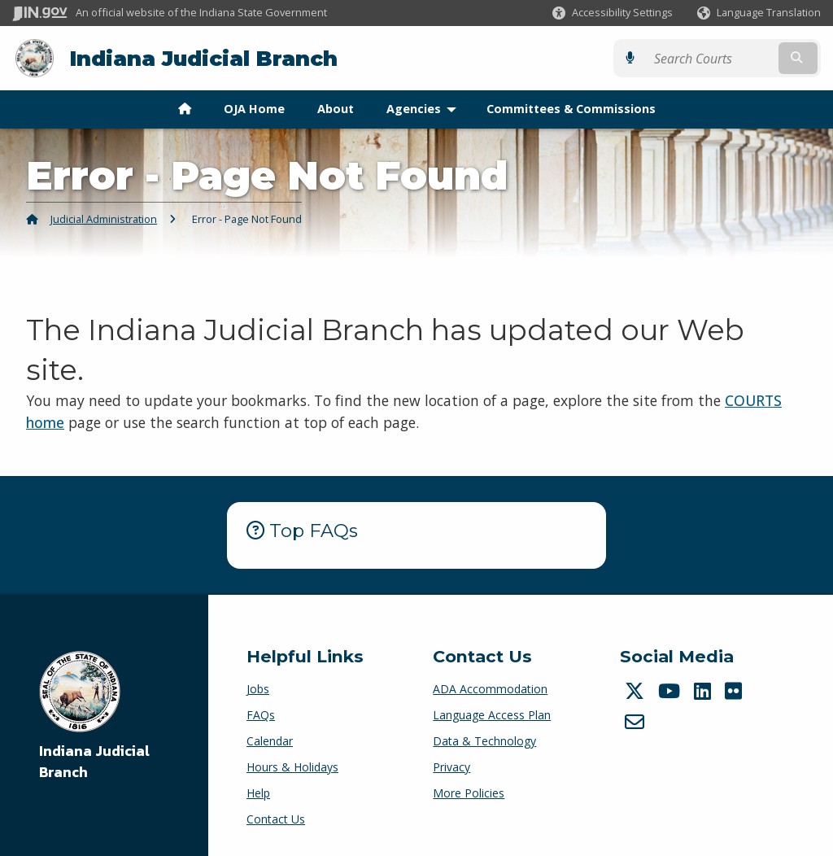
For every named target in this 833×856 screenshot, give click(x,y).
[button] (612, 12)
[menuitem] (184, 109)
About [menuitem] (335, 108)
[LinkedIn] (704, 691)
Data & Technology (484, 741)
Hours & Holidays (292, 767)
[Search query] (723, 58)
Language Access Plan (492, 715)
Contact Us (275, 819)
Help (258, 793)
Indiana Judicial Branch (204, 58)
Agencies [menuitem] (425, 108)
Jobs (257, 689)
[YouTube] (671, 691)
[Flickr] (735, 691)
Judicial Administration (103, 219)
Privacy (451, 767)
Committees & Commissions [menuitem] (571, 108)
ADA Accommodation (490, 689)
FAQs (260, 715)
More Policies (468, 793)
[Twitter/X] (636, 691)
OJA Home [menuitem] (254, 108)
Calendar (269, 741)
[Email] (636, 721)
